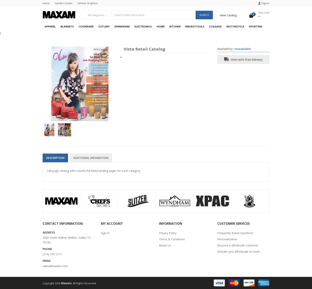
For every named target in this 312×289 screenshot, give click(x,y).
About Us (165, 245)
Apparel (50, 26)
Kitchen (174, 26)
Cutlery (104, 26)
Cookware (86, 26)
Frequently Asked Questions (235, 233)
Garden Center (64, 3)
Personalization (227, 239)
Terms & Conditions (172, 239)
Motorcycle (235, 26)
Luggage (215, 26)
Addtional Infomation (90, 158)
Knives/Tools (194, 26)
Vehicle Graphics (87, 3)
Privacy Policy (167, 233)
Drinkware (122, 26)
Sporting (255, 26)
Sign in (263, 3)
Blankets (67, 26)
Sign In (105, 233)
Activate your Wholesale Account (238, 251)
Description (55, 158)
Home (46, 3)
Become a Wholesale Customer (237, 245)
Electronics (143, 26)
